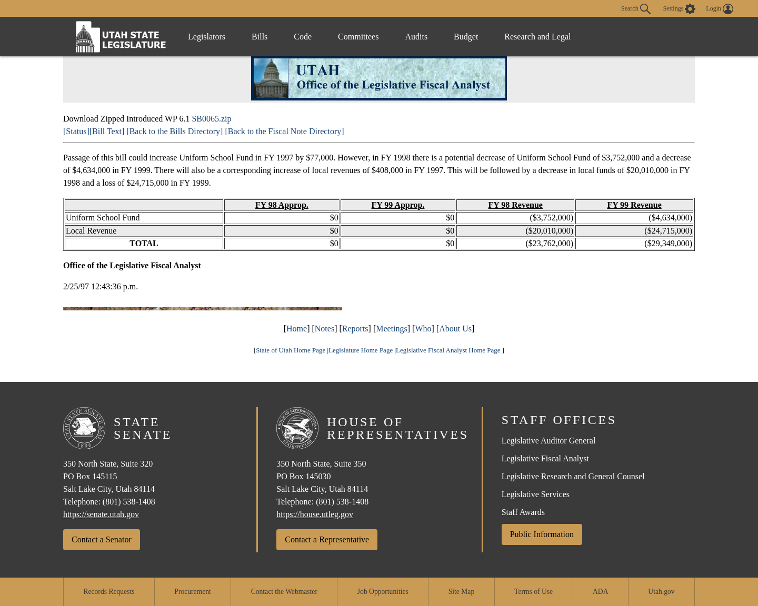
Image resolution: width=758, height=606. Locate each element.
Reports (355, 328)
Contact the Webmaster (284, 591)
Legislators (206, 36)
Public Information (542, 534)
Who (423, 328)
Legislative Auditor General (549, 440)
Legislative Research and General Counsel (573, 476)
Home (296, 328)
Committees (358, 36)
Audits (416, 36)
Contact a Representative (327, 539)
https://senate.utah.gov (101, 514)
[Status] (76, 131)
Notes (324, 328)
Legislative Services (536, 494)
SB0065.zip (211, 118)
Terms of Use (533, 591)
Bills (259, 36)
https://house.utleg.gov (314, 514)
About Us (455, 328)
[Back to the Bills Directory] (174, 131)
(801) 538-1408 (129, 501)
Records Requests (108, 591)
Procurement (192, 591)
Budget (466, 36)
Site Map (461, 591)
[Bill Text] (107, 131)
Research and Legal (537, 36)
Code (303, 36)
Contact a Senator (102, 539)
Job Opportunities (382, 591)
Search (636, 9)
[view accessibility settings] (679, 9)
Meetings (391, 328)
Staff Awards (523, 512)
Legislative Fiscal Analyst (545, 458)
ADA (600, 591)
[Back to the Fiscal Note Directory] (284, 131)
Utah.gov (661, 591)
